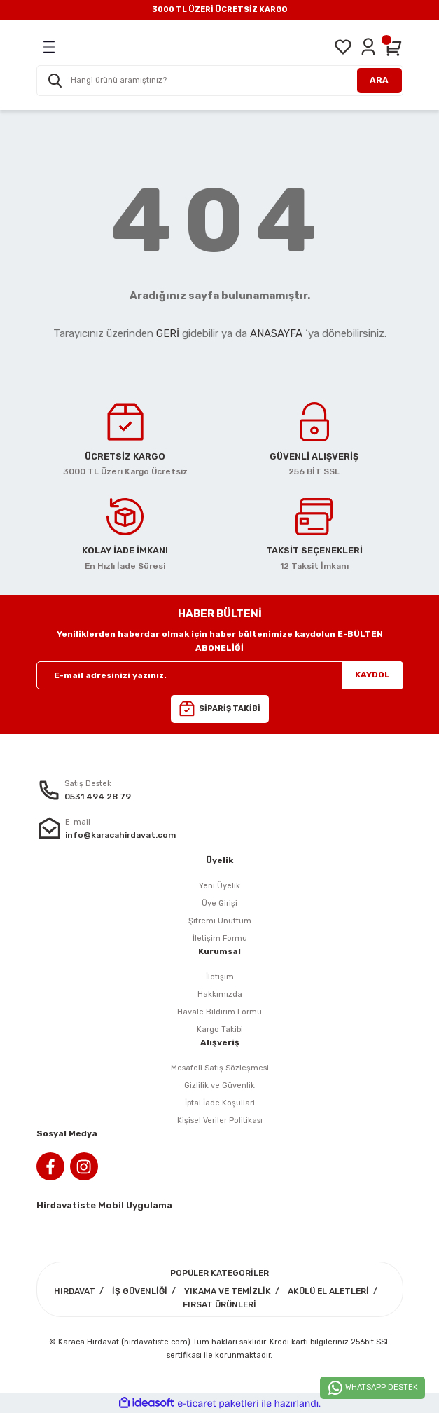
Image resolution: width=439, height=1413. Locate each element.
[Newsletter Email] (219, 675)
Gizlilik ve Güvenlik (219, 1085)
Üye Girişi (219, 903)
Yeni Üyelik (219, 885)
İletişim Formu (220, 938)
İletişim (220, 976)
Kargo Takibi (220, 1029)
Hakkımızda (219, 994)
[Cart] (393, 47)
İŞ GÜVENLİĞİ (139, 1291)
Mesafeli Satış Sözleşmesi (220, 1068)
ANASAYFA (276, 333)
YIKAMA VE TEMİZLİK (227, 1291)
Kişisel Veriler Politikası (220, 1120)
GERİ (167, 333)
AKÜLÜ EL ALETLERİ (328, 1291)
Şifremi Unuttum (219, 920)
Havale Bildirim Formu (219, 1011)
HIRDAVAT (74, 1291)
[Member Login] (368, 47)
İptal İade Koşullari (220, 1103)
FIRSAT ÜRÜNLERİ (219, 1304)
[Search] (219, 80)
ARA (379, 80)
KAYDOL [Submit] (372, 675)
